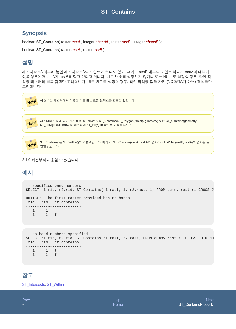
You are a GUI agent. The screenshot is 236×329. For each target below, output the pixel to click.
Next (210, 315)
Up (118, 315)
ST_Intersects (33, 299)
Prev (26, 315)
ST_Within (55, 299)
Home (118, 319)
